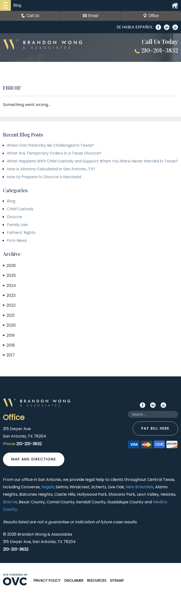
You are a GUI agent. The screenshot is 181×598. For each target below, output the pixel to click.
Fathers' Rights (21, 232)
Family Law (17, 225)
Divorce (14, 217)
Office (151, 16)
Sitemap (117, 580)
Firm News (17, 240)
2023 (9, 295)
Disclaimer (73, 580)
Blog (11, 201)
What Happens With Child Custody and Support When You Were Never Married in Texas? (92, 161)
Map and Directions (33, 459)
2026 (9, 265)
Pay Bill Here (155, 428)
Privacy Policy (47, 580)
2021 (9, 315)
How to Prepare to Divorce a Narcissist (44, 177)
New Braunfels (139, 487)
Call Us (30, 16)
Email (90, 16)
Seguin (47, 487)
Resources (96, 580)
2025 (9, 275)
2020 (9, 325)
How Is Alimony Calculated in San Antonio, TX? (51, 169)
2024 (9, 285)
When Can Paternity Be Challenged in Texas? (50, 145)
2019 (9, 335)
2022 (9, 305)
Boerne (10, 502)
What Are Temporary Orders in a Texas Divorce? (54, 153)
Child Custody (20, 209)
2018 (9, 345)
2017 (9, 355)
